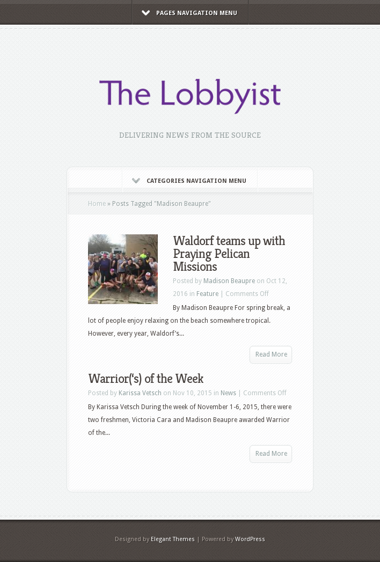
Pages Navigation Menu (189, 13)
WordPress (250, 539)
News (228, 393)
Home (97, 204)
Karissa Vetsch (140, 393)
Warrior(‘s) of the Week (145, 379)
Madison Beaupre (229, 281)
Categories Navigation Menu (189, 181)
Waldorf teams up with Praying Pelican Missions (229, 254)
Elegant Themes (173, 539)
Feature (207, 294)
